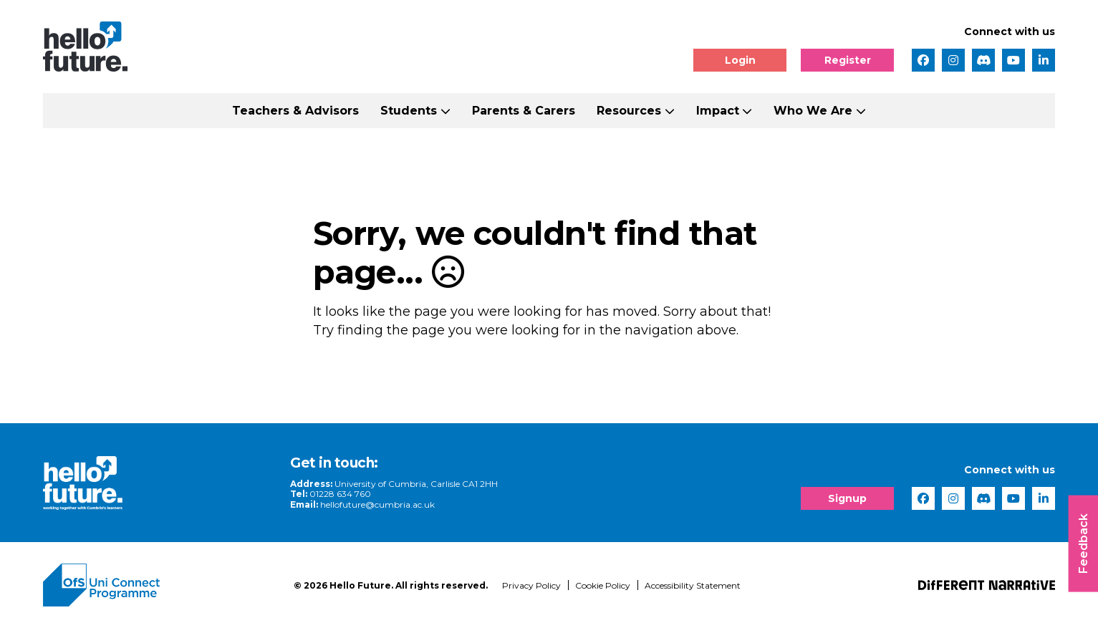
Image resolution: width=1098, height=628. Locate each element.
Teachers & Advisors (295, 110)
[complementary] (943, 521)
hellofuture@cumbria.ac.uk (377, 504)
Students (408, 110)
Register (847, 60)
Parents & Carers (523, 110)
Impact (717, 110)
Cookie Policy (602, 585)
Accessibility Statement (693, 585)
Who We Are (813, 110)
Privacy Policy (531, 585)
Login (740, 60)
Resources (629, 110)
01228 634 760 (340, 493)
